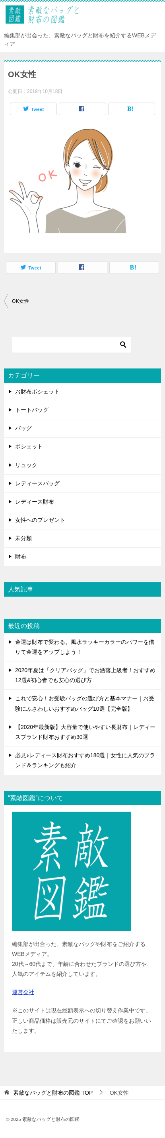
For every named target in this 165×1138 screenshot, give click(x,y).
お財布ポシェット (37, 391)
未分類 (23, 538)
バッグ (23, 428)
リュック (26, 465)
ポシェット (29, 446)
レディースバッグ (37, 483)
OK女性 (20, 301)
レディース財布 (34, 501)
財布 (20, 556)
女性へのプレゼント (40, 520)
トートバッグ (32, 410)
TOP (53, 1093)
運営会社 (23, 992)
